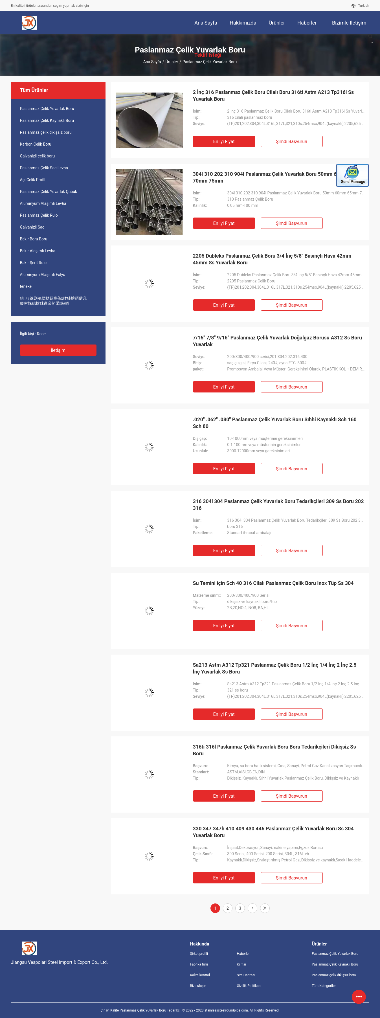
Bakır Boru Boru (33, 239)
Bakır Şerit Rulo (33, 262)
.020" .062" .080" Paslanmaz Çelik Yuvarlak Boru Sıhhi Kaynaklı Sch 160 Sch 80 (275, 422)
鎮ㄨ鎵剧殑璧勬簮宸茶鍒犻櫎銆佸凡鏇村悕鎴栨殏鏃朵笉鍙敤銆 (53, 301)
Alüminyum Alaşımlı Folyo (42, 274)
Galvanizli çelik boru (37, 156)
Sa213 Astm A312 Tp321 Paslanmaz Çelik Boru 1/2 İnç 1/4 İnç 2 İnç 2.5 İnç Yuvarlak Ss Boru (275, 668)
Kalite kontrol (200, 975)
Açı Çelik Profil (32, 179)
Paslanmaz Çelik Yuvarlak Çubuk (48, 191)
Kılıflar (241, 964)
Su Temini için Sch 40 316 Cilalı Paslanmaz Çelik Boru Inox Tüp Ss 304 (273, 583)
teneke (26, 286)
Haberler (243, 954)
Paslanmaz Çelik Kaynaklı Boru (47, 120)
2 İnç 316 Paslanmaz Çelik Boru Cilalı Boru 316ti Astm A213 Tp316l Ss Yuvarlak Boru (273, 95)
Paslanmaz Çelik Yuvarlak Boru (47, 108)
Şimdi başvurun (291, 141)
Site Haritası (246, 975)
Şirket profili (199, 954)
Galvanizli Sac (32, 227)
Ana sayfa (152, 62)
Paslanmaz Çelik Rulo (39, 215)
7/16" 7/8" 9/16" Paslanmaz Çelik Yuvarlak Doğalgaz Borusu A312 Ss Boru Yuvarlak (277, 341)
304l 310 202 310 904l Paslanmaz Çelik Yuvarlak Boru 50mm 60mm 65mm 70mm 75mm (278, 177)
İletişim (58, 350)
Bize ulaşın (198, 986)
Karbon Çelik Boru (35, 144)
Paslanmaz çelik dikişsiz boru (46, 132)
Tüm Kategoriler (324, 986)
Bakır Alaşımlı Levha (38, 251)
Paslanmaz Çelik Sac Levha (44, 168)
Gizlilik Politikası (249, 986)
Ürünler (171, 62)
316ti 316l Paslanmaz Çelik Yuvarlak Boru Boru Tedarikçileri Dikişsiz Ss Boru (274, 750)
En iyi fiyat (224, 141)
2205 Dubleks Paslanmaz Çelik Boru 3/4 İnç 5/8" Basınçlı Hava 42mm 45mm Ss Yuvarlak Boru (272, 259)
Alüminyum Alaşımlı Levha (43, 203)
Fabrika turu (199, 964)
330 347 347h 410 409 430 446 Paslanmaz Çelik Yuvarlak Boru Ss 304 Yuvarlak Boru (273, 832)
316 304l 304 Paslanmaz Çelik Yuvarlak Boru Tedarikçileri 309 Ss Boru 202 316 (278, 504)
